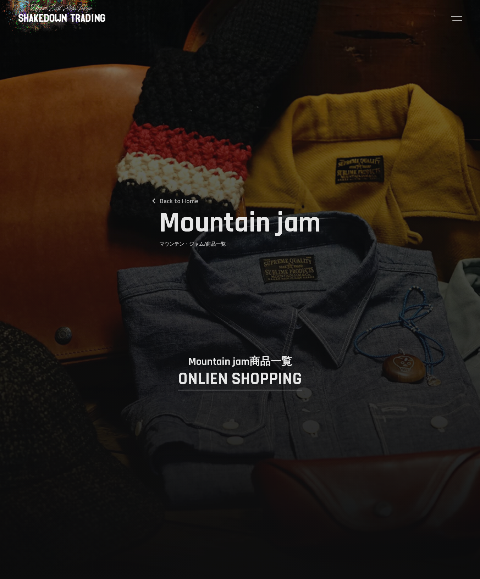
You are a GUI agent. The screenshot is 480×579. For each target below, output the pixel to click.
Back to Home (179, 201)
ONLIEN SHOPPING (240, 379)
